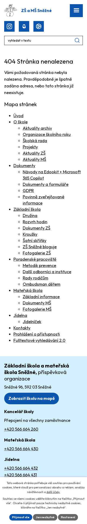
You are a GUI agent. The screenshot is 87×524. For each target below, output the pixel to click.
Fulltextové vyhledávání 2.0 (39, 340)
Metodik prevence (39, 265)
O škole (20, 122)
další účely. (53, 492)
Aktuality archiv (37, 128)
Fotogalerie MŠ (37, 309)
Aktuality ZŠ (34, 153)
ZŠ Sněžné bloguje (40, 246)
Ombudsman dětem (41, 284)
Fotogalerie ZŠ (37, 253)
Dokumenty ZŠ (36, 228)
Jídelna (20, 315)
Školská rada (35, 140)
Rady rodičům (35, 278)
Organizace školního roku (47, 134)
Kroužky (30, 234)
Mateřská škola (27, 290)
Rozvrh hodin (35, 221)
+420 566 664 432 (21, 468)
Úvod (18, 115)
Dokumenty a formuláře (45, 184)
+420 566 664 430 (21, 448)
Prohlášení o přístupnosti (36, 334)
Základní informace (41, 296)
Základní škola (27, 209)
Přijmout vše (20, 517)
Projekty (30, 147)
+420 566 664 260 (21, 429)
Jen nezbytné (45, 517)
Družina (30, 215)
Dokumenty (24, 165)
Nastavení (68, 517)
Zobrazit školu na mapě (31, 398)
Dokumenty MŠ (37, 303)
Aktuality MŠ (34, 159)
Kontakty (21, 328)
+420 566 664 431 (20, 475)
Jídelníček (32, 321)
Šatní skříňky (34, 240)
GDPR (28, 190)
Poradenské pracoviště (34, 259)
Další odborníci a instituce (47, 271)
